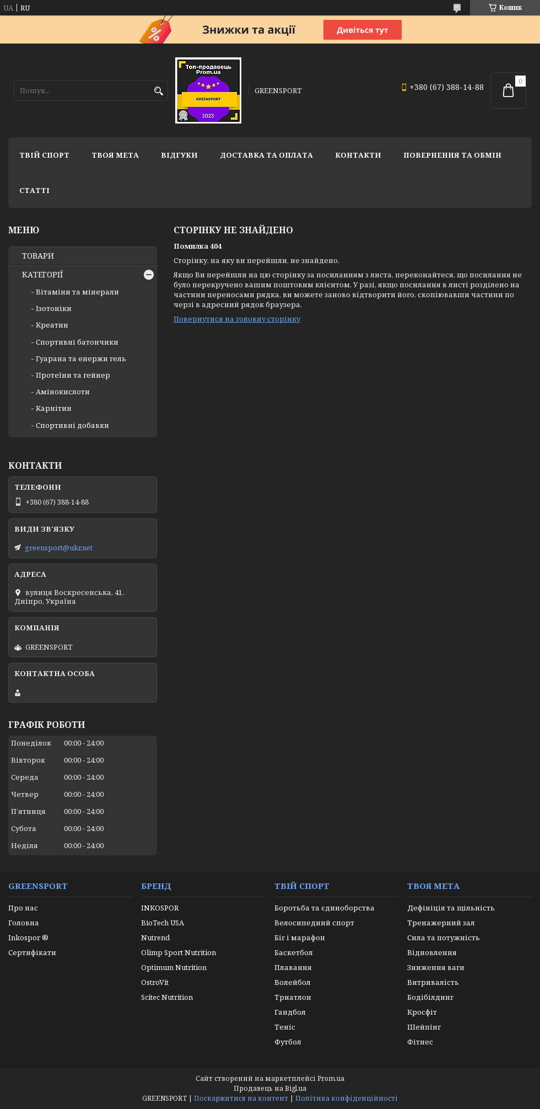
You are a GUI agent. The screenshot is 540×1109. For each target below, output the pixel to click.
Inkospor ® (28, 937)
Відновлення (432, 952)
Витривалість (433, 982)
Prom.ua (330, 1078)
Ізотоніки (54, 308)
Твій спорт (44, 155)
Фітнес (420, 1042)
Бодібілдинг (430, 997)
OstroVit (155, 982)
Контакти (358, 155)
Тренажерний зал (441, 923)
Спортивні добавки (72, 425)
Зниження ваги (436, 967)
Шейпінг (424, 1027)
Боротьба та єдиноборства (324, 908)
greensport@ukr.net (59, 547)
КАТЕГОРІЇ (42, 275)
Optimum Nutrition (174, 967)
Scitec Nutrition (167, 997)
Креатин (52, 325)
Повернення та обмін (452, 155)
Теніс (284, 1027)
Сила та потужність (443, 937)
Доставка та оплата (266, 155)
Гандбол (290, 1012)
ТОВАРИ (38, 256)
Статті (34, 190)
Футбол (287, 1042)
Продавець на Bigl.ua (270, 1088)
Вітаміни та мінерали (77, 292)
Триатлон (292, 997)
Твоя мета (115, 155)
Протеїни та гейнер (73, 375)
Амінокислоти (63, 392)
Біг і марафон (299, 937)
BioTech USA (162, 923)
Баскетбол (293, 952)
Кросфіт (422, 1012)
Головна (23, 923)
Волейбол (292, 982)
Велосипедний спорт (314, 923)
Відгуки (179, 155)
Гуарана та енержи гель (81, 358)
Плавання (293, 967)
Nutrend (155, 937)
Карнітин (54, 408)
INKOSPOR (160, 908)
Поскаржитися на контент (241, 1098)
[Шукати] (158, 91)
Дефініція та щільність (451, 908)
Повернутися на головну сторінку (237, 319)
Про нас (23, 908)
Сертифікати (32, 952)
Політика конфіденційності (346, 1098)
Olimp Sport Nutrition (178, 952)
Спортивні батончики (77, 342)
